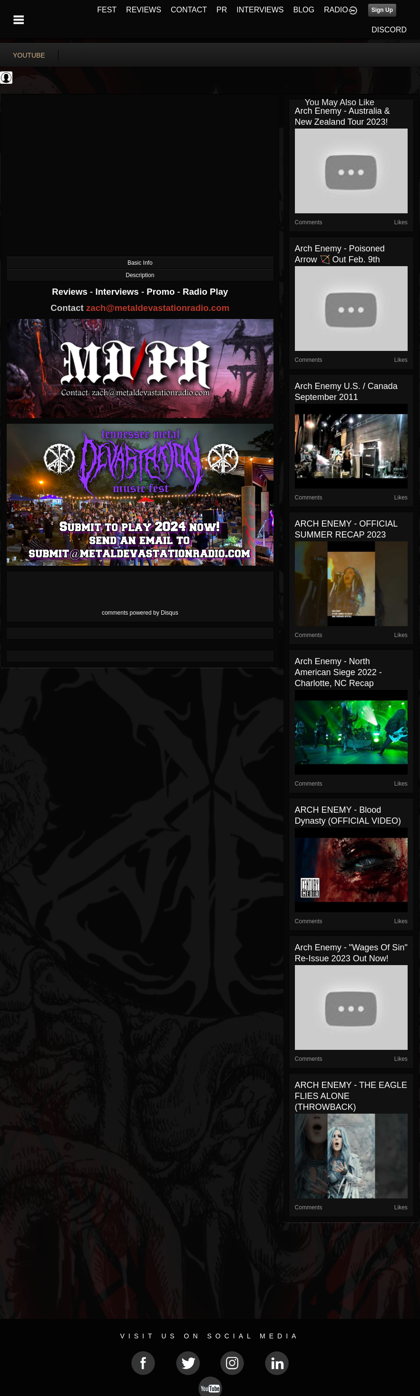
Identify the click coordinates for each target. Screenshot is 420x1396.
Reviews (71, 292)
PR (221, 10)
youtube (29, 55)
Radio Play (205, 292)
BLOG (303, 10)
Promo (162, 292)
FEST (107, 10)
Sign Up (382, 10)
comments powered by (140, 612)
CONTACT (189, 10)
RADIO (336, 10)
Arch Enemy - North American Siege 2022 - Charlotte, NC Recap (338, 672)
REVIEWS (143, 10)
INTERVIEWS (259, 10)
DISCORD (389, 30)
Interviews (118, 292)
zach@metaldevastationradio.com (157, 308)
